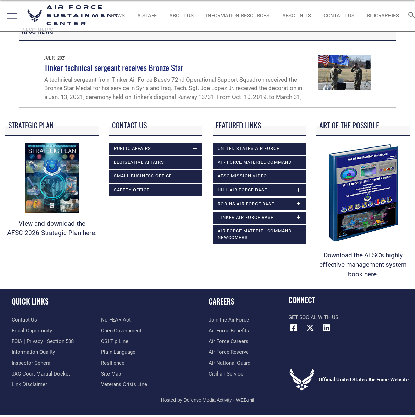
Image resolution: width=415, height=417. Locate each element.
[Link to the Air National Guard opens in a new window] (229, 363)
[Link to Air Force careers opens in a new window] (228, 341)
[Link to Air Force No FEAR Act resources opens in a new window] (116, 320)
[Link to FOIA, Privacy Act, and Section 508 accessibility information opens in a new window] (43, 341)
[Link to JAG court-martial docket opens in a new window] (41, 374)
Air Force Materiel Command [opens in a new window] (255, 162)
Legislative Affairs (139, 162)
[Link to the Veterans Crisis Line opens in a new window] (124, 384)
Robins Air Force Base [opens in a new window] (246, 203)
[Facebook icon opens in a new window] (293, 328)
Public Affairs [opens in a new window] (132, 148)
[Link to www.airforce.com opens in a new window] (229, 320)
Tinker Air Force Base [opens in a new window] (245, 217)
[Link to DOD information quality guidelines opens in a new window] (33, 352)
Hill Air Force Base (242, 189)
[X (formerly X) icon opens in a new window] (310, 328)
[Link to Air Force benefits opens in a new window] (229, 331)
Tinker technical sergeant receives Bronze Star (113, 67)
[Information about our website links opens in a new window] (29, 384)
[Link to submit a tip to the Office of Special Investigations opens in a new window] (114, 341)
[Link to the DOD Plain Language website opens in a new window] (118, 352)
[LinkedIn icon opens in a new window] (326, 328)
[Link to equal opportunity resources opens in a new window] (32, 331)
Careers (221, 301)
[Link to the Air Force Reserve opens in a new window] (229, 352)
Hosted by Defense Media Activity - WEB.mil (207, 400)
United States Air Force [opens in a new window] (248, 148)
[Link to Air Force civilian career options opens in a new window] (226, 374)
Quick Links (30, 301)
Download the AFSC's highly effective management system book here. (363, 264)
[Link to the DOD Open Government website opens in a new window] (121, 331)
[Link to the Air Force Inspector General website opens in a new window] (32, 363)
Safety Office (131, 189)
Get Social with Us (313, 317)
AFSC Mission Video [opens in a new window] (242, 175)
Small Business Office (143, 175)
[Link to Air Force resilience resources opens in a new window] (112, 363)
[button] (11, 15)
